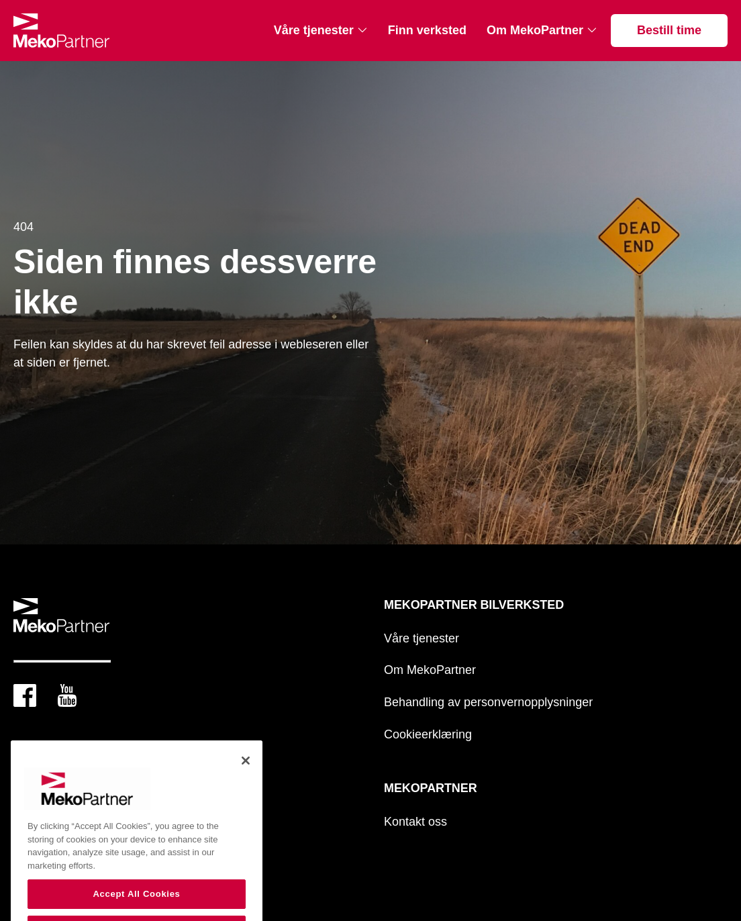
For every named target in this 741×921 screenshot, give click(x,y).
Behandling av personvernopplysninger (488, 702)
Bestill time (669, 30)
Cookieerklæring (428, 734)
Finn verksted (427, 30)
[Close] (245, 771)
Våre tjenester (314, 30)
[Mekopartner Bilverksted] (61, 30)
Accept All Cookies (136, 905)
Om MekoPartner (535, 30)
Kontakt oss (415, 821)
